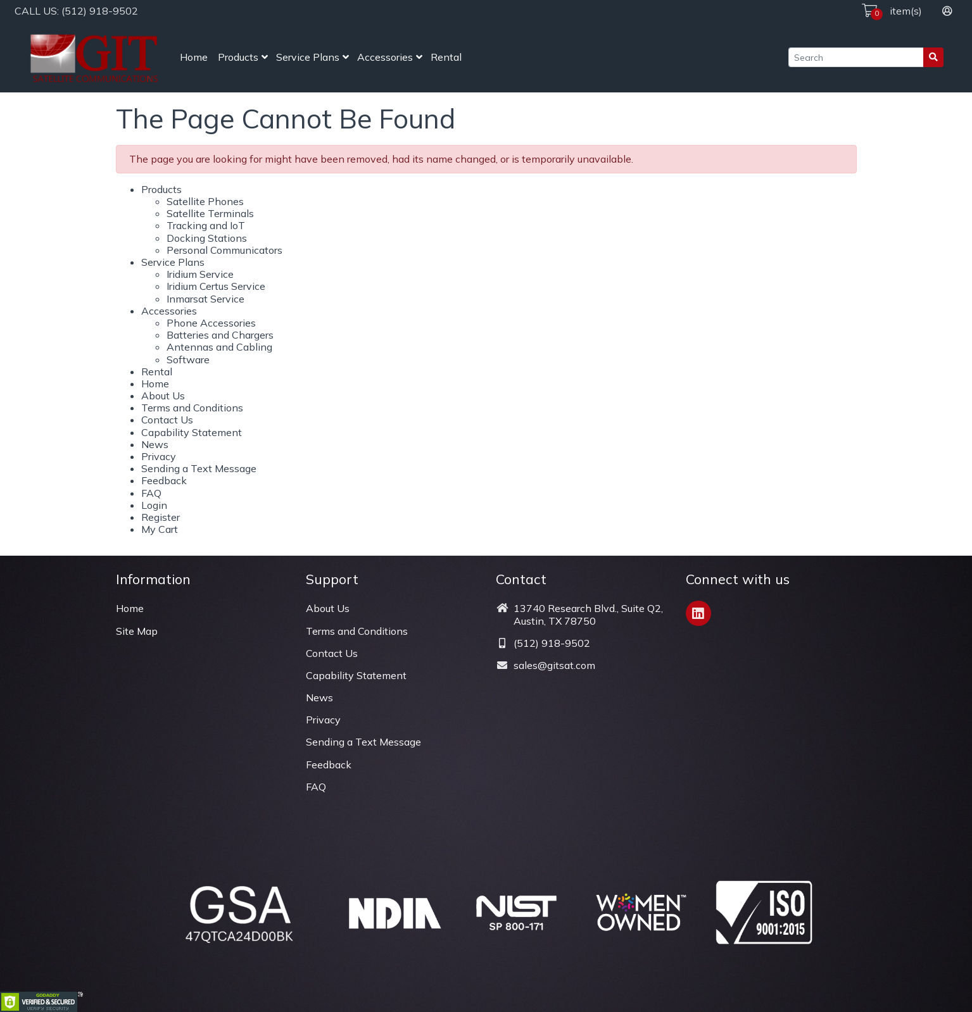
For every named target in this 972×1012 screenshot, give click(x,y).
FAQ (151, 493)
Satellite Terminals (210, 213)
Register (160, 517)
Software (188, 359)
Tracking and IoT (206, 225)
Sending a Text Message (198, 468)
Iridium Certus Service (216, 286)
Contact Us (167, 419)
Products (238, 57)
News (154, 444)
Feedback (164, 480)
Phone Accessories (211, 322)
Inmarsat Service (205, 298)
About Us (163, 395)
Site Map (137, 631)
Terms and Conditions (192, 407)
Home (194, 57)
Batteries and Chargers (220, 334)
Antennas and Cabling (219, 346)
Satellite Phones (205, 201)
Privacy (158, 456)
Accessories (385, 57)
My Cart (159, 529)
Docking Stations (207, 238)
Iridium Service (200, 274)
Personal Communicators (224, 250)
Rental (446, 57)
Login (154, 505)
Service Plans (307, 57)
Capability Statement (191, 432)
